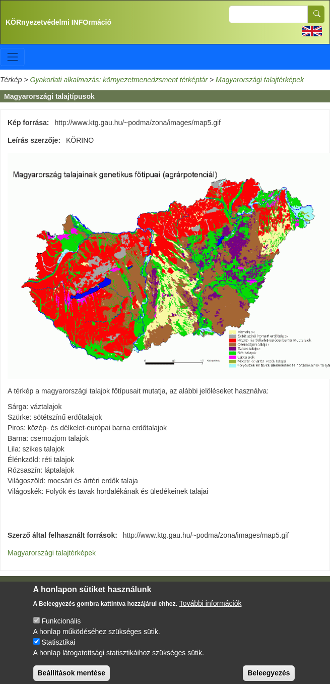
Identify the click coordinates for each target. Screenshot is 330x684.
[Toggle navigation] (12, 57)
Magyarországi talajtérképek (260, 80)
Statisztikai (58, 652)
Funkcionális (61, 631)
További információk (210, 613)
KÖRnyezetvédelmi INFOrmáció (58, 22)
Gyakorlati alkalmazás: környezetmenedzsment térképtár (119, 80)
